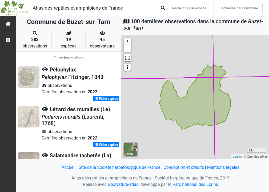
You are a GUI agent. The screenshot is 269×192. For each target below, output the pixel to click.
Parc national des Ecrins (195, 184)
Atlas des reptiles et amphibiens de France (78, 8)
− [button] (127, 48)
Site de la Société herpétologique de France (119, 167)
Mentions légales (223, 167)
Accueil (68, 167)
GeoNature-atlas (123, 184)
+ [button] (127, 41)
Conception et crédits (183, 167)
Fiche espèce (106, 99)
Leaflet (237, 156)
